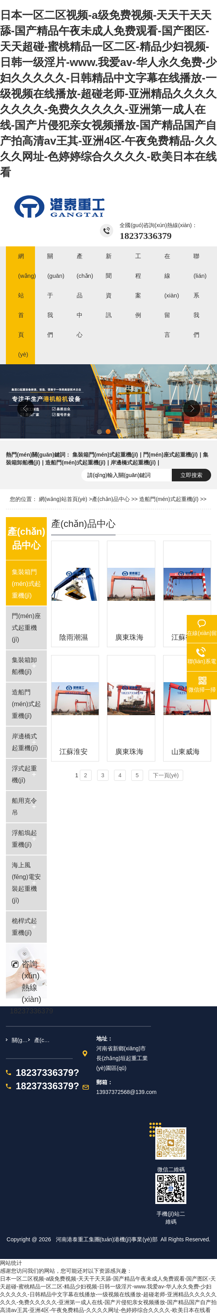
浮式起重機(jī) (24, 774)
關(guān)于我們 (20, 1040)
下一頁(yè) (166, 775)
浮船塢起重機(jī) (24, 839)
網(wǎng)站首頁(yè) (63, 499)
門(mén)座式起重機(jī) (170, 454)
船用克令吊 (24, 806)
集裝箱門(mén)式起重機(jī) (105, 454)
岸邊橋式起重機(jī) (133, 462)
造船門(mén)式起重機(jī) (75, 462)
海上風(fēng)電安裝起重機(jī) (26, 883)
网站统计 (11, 1263)
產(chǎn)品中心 (111, 499)
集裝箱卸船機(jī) (24, 666)
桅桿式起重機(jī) (24, 927)
